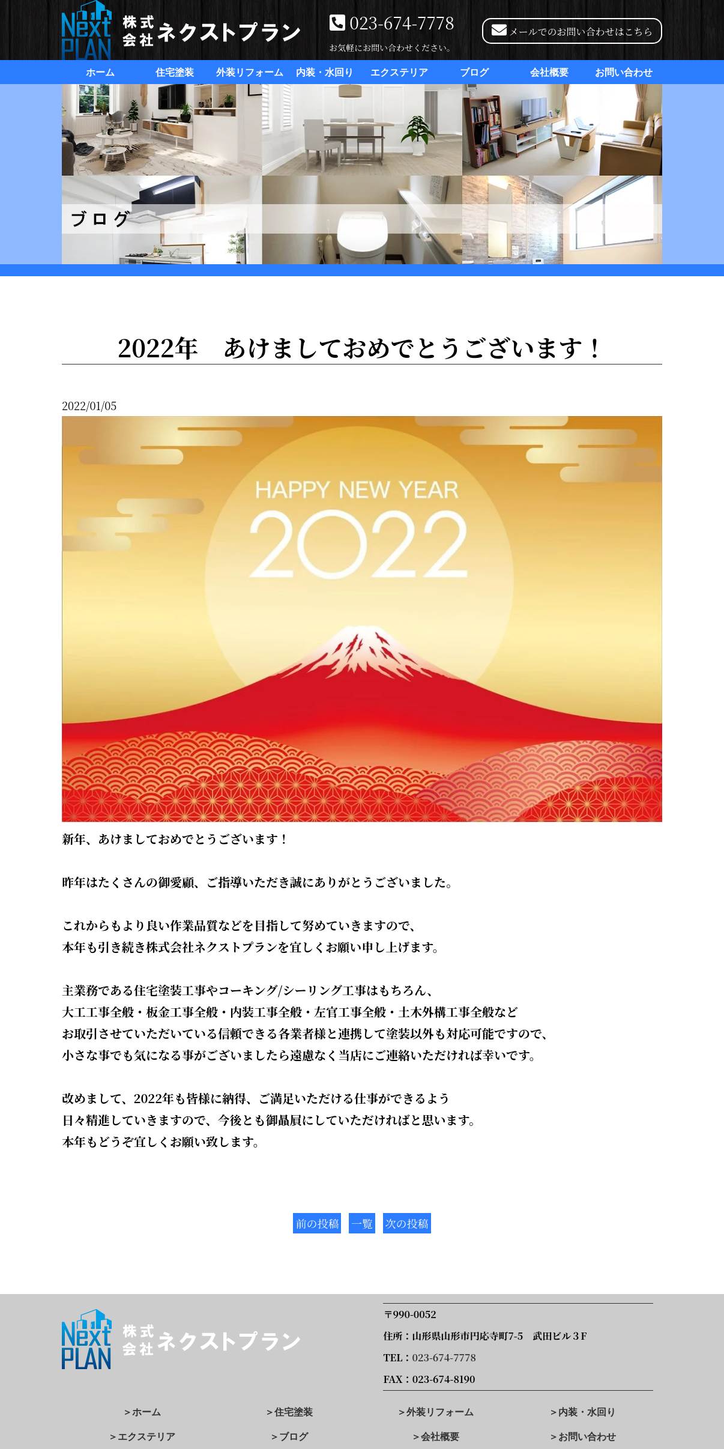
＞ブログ (289, 1437)
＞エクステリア (141, 1437)
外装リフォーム (249, 72)
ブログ (474, 72)
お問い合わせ (624, 72)
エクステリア (399, 72)
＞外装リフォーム (435, 1412)
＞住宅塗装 (289, 1412)
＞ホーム (141, 1412)
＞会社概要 (435, 1437)
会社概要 (549, 72)
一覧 (362, 1223)
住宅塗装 (174, 72)
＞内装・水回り (582, 1412)
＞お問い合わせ (582, 1437)
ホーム (100, 72)
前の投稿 (317, 1223)
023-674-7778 (401, 22)
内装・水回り (325, 72)
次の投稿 (407, 1223)
